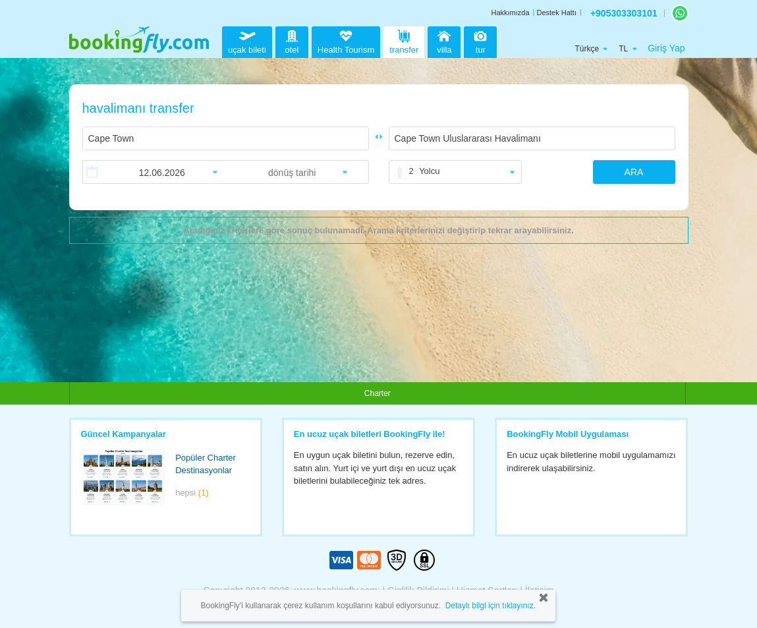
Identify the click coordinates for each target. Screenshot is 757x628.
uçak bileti (247, 40)
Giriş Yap (666, 48)
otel (292, 40)
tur (480, 40)
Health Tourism (346, 42)
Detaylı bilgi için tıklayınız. (490, 605)
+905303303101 (624, 13)
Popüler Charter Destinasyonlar (205, 464)
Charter (377, 393)
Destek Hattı (556, 12)
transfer (403, 40)
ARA (634, 172)
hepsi (192, 493)
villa (444, 40)
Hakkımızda (510, 12)
